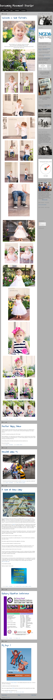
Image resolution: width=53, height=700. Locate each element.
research (23, 586)
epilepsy (17, 638)
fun (22, 482)
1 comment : (11, 638)
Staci (25, 45)
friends (20, 482)
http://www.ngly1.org (5, 561)
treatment (29, 586)
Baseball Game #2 (10, 452)
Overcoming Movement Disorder (17, 6)
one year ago (27, 518)
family (17, 482)
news (19, 638)
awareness (18, 444)
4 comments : (11, 586)
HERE (13, 688)
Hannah (14, 524)
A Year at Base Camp (12, 489)
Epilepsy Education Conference (15, 593)
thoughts (26, 586)
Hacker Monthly (14, 682)
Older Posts (33, 695)
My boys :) (6, 645)
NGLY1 (12, 10)
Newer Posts (4, 695)
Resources (24, 10)
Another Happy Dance (11, 426)
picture (24, 482)
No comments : (11, 444)
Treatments (17, 10)
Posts (40, 223)
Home (3, 10)
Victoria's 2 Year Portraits (14, 18)
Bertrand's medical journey (46, 54)
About (7, 10)
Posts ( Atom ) (8, 697)
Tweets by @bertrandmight (42, 204)
